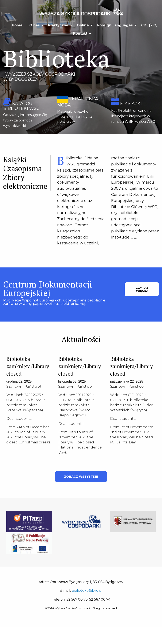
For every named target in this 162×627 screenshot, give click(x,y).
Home (17, 25)
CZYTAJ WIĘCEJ (141, 289)
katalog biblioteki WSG (21, 106)
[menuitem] (17, 25)
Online (83, 25)
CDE (144, 25)
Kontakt (80, 33)
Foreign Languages (115, 25)
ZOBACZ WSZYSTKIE (81, 476)
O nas (34, 25)
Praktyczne (58, 25)
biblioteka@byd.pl (87, 591)
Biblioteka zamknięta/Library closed (27, 366)
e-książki (131, 103)
